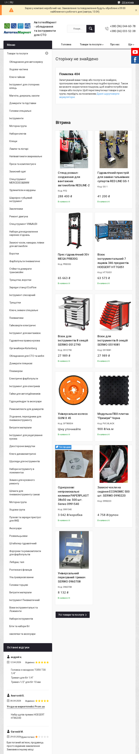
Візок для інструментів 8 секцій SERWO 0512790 (73, 340)
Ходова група (17, 509)
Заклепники (16, 208)
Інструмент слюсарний (22, 295)
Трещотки (15, 302)
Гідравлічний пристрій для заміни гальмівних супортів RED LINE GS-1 (113, 177)
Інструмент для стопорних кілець (24, 86)
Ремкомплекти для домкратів (26, 409)
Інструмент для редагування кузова (25, 437)
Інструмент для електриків (24, 386)
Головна (66, 44)
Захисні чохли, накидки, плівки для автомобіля (26, 244)
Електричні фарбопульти (23, 378)
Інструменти (16, 118)
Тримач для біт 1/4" (22, 677)
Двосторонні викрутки (22, 446)
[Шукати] (90, 29)
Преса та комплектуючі (22, 164)
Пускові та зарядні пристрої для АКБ (25, 519)
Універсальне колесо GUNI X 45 (73, 416)
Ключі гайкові (17, 77)
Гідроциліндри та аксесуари (25, 401)
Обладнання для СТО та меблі (26, 356)
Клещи (13, 141)
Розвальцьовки (18, 536)
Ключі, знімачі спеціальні (23, 310)
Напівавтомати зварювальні (25, 156)
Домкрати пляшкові (20, 363)
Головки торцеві (18, 585)
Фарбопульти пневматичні (24, 261)
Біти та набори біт (19, 626)
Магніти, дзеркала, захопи (24, 95)
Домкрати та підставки (22, 103)
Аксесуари (15, 528)
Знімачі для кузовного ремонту (22, 482)
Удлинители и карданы (22, 190)
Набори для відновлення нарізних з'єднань (23, 233)
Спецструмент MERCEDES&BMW (19, 181)
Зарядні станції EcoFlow (22, 287)
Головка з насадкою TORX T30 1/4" (28, 671)
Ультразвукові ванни (21, 577)
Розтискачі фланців (20, 569)
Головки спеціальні (20, 110)
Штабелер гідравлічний (22, 543)
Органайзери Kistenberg (23, 348)
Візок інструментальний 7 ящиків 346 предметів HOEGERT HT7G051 (113, 261)
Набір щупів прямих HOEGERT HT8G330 (27, 716)
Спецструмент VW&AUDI (23, 224)
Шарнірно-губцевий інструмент (20, 199)
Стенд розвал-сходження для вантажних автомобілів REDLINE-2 (74, 179)
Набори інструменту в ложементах (21, 471)
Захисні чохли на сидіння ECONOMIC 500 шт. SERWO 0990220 (113, 491)
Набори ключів (17, 133)
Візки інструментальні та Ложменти (23, 609)
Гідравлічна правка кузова (24, 340)
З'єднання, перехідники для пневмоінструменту (25, 418)
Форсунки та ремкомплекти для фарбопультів (25, 553)
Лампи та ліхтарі (18, 148)
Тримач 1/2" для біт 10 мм (26, 682)
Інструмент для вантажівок (25, 333)
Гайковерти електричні (22, 325)
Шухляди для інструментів (24, 461)
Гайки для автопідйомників (24, 393)
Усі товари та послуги (71, 614)
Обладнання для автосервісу (26, 61)
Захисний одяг (17, 171)
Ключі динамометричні (22, 453)
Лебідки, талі (16, 562)
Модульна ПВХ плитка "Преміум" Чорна (113, 416)
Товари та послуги (90, 44)
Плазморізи (16, 371)
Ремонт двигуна (18, 216)
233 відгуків (128, 2)
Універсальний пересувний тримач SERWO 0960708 (71, 577)
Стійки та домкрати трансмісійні (20, 270)
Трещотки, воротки (20, 280)
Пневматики (16, 318)
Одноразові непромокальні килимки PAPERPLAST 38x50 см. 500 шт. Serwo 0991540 (73, 496)
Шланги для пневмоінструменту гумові (24, 493)
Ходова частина (18, 69)
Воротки (14, 253)
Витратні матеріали (20, 427)
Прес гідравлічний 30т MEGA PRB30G (73, 256)
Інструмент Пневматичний (24, 600)
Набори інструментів (21, 618)
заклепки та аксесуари (22, 634)
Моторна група (18, 126)
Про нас (115, 44)
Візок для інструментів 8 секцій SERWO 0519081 (112, 340)
